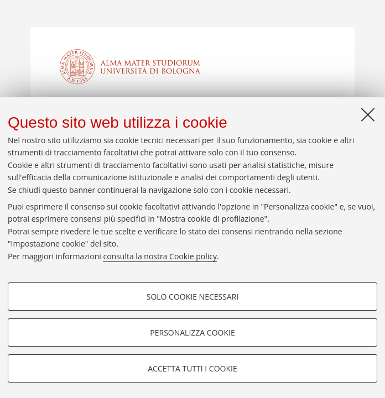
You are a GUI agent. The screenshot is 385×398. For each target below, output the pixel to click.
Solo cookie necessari (193, 296)
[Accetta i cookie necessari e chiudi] (368, 114)
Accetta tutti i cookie (192, 368)
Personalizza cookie (192, 332)
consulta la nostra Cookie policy (160, 256)
